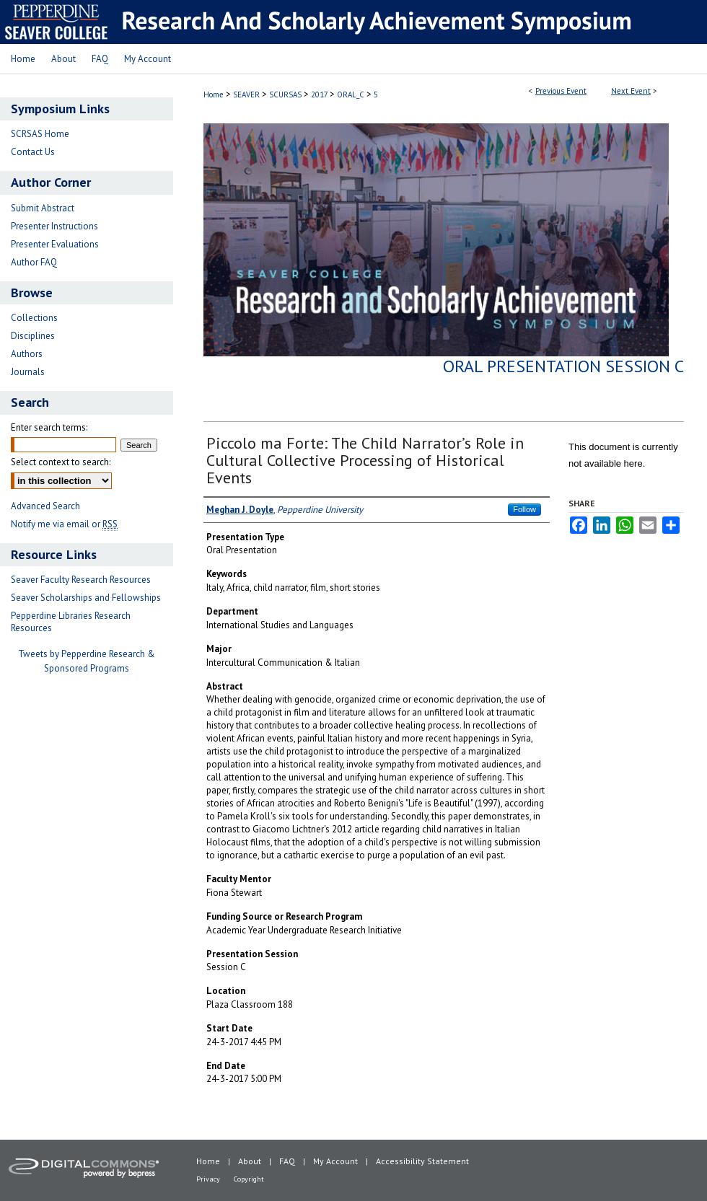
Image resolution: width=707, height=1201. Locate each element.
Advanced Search (45, 506)
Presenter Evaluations (55, 244)
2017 (320, 94)
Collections (34, 318)
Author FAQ (34, 262)
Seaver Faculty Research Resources (81, 579)
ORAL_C (351, 94)
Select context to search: (60, 462)
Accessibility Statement (422, 1161)
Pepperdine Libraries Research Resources (71, 622)
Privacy (208, 1179)
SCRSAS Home (40, 134)
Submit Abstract (42, 208)
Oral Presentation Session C (563, 366)
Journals (28, 372)
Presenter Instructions (54, 226)
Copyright (249, 1179)
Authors (27, 354)
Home (213, 94)
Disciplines (33, 336)
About (249, 1161)
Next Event (631, 91)
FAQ (287, 1161)
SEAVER (247, 94)
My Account (335, 1161)
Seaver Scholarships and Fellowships (86, 597)
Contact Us (33, 152)
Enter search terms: (49, 427)
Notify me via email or (64, 524)
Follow (524, 509)
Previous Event (561, 91)
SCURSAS (286, 94)
